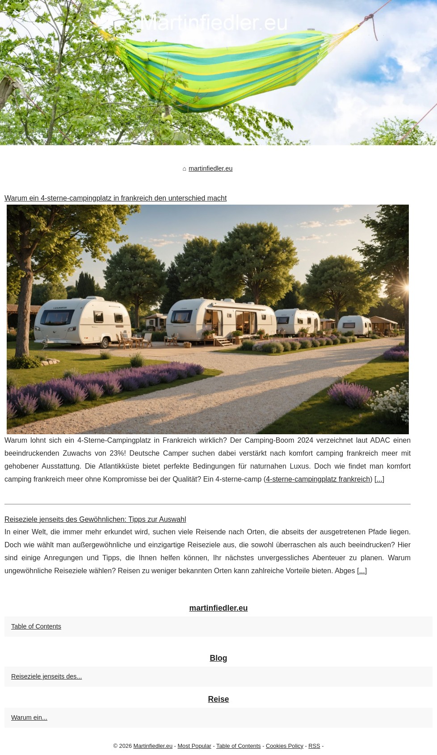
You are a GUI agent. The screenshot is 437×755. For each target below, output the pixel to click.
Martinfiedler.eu (153, 745)
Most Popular (194, 745)
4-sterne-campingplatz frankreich (318, 479)
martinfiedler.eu (210, 168)
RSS (314, 745)
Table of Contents (36, 626)
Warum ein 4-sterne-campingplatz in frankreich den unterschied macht (115, 198)
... (379, 479)
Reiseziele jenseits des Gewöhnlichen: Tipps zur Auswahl (95, 519)
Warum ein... (29, 717)
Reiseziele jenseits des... (46, 676)
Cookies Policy (284, 745)
